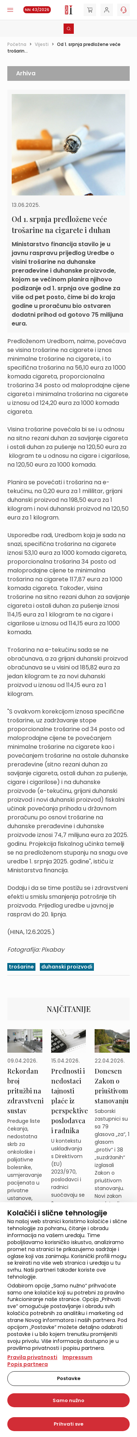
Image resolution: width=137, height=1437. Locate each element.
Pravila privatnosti (32, 1357)
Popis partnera (27, 1364)
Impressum (77, 1357)
